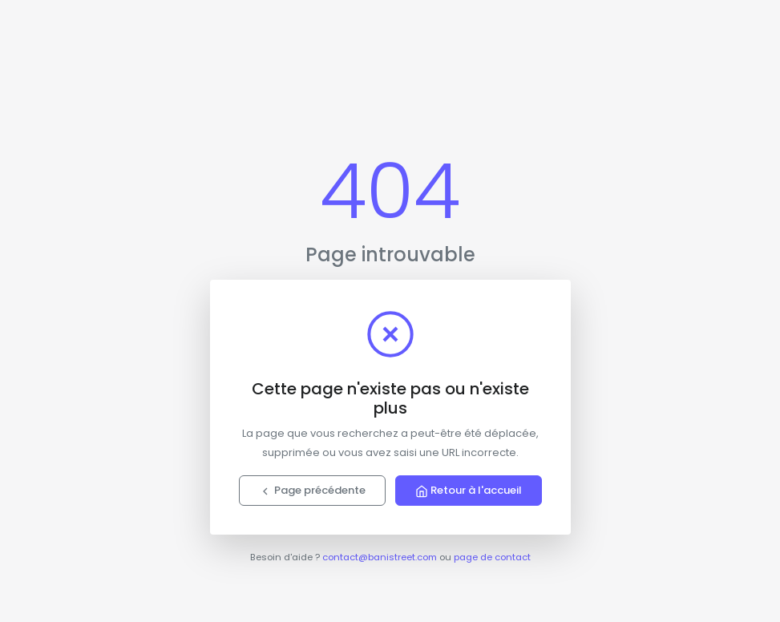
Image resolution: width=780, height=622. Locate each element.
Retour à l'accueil (468, 490)
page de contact (492, 557)
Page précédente (312, 490)
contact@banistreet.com (379, 557)
